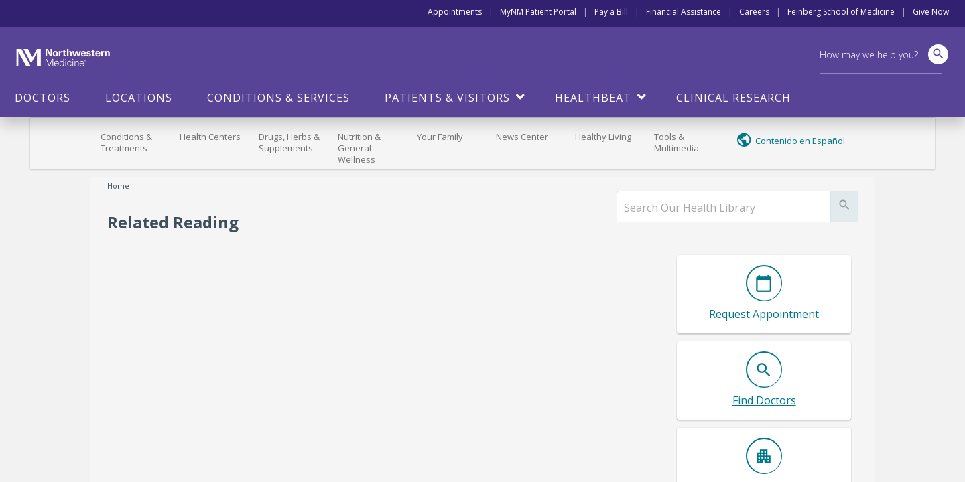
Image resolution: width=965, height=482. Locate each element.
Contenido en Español (800, 141)
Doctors (42, 97)
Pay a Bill (611, 11)
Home (118, 186)
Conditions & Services (278, 97)
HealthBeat (593, 97)
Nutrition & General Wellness (359, 148)
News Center (522, 137)
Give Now (931, 11)
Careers (754, 11)
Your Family (440, 137)
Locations (138, 97)
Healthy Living (603, 137)
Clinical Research (733, 97)
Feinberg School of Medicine (841, 11)
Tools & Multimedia (676, 142)
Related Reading (173, 222)
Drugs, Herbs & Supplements (289, 142)
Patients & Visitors (447, 97)
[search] (723, 207)
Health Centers (210, 137)
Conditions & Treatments (126, 142)
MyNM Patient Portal (538, 11)
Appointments (455, 11)
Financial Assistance (683, 11)
